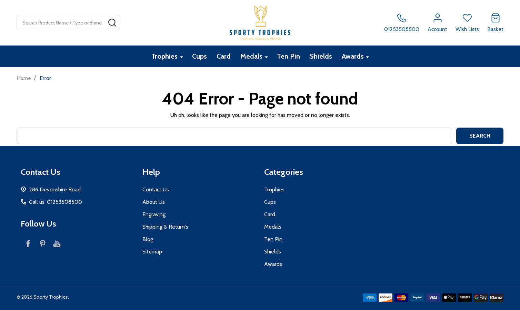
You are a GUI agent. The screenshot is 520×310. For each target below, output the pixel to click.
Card (224, 56)
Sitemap (152, 251)
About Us (153, 202)
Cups (199, 56)
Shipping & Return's (165, 226)
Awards (353, 56)
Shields (321, 56)
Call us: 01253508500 (55, 202)
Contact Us (155, 189)
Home (24, 78)
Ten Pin (288, 56)
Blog (147, 239)
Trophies (164, 56)
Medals (251, 56)
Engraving (154, 214)
